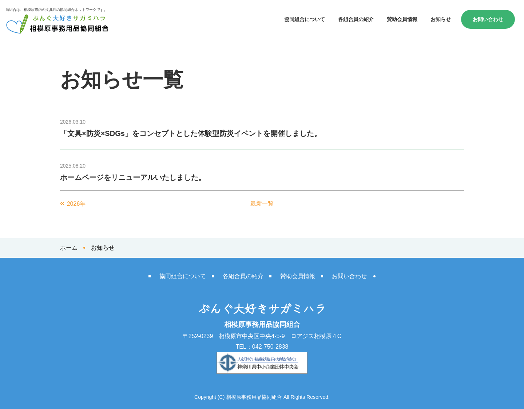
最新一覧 (262, 203)
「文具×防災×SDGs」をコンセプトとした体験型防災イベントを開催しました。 (190, 133)
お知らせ (440, 19)
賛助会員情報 (402, 19)
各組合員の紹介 (356, 19)
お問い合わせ (488, 19)
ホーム (69, 248)
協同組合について (304, 19)
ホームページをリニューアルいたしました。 (133, 177)
